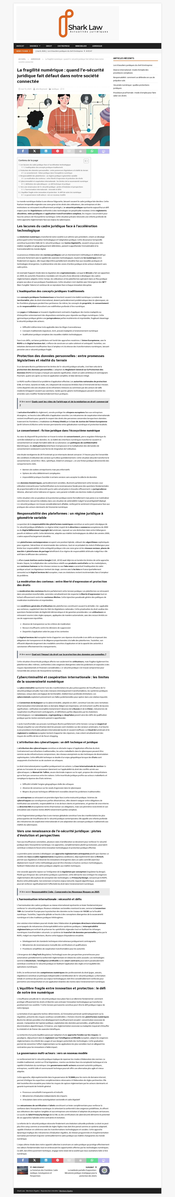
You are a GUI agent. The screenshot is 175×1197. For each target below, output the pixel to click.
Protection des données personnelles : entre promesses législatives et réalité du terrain (54, 170)
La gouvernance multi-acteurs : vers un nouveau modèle (45, 195)
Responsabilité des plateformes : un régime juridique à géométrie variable (48, 176)
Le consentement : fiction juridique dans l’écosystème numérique (48, 173)
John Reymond (41, 89)
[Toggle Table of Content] (85, 161)
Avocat (20, 46)
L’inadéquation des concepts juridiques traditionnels (43, 167)
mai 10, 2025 (26, 89)
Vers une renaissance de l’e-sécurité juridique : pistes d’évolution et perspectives (51, 187)
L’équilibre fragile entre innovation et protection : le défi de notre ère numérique (50, 192)
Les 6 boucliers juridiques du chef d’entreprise (132, 65)
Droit (49, 46)
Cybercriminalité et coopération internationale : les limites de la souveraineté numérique (54, 181)
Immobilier (81, 46)
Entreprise (64, 46)
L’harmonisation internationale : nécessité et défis (42, 189)
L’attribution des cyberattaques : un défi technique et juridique (47, 184)
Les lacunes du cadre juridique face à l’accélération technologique (45, 165)
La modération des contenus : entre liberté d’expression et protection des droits (53, 178)
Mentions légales (66, 1191)
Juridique (97, 46)
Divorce (34, 46)
